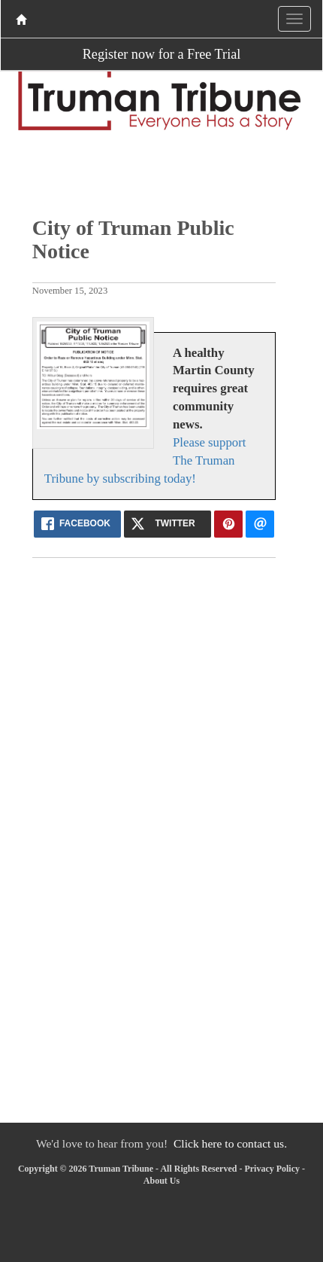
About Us (161, 1180)
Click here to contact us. (230, 1143)
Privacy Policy (272, 1168)
